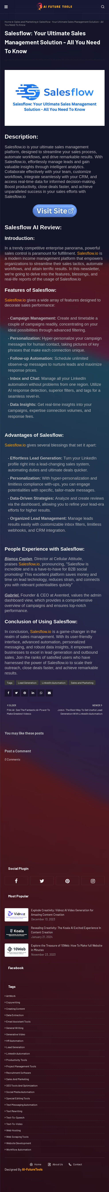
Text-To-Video (14, 1123)
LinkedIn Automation (53, 682)
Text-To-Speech (15, 1117)
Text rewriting (14, 1111)
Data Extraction (14, 1015)
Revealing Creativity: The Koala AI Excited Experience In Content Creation (66, 930)
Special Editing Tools (18, 1098)
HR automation (14, 1040)
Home (8, 21)
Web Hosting (13, 1130)
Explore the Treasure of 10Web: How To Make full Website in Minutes (66, 948)
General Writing (14, 1027)
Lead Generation (27, 682)
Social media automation (20, 1091)
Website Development (18, 1143)
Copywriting (13, 1002)
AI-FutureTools (32, 1169)
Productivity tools (16, 1059)
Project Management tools (21, 1066)
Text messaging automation (21, 1104)
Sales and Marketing (25, 21)
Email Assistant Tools (18, 1021)
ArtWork (11, 995)
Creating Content (15, 1008)
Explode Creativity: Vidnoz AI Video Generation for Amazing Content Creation (62, 912)
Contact (75, 1164)
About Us (55, 1164)
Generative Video (15, 1034)
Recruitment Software (18, 1072)
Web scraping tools (17, 1136)
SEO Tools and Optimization (21, 1085)
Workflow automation (18, 1149)
